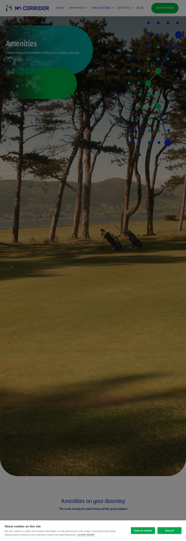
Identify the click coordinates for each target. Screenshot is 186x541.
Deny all (169, 530)
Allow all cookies (143, 530)
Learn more (86, 534)
